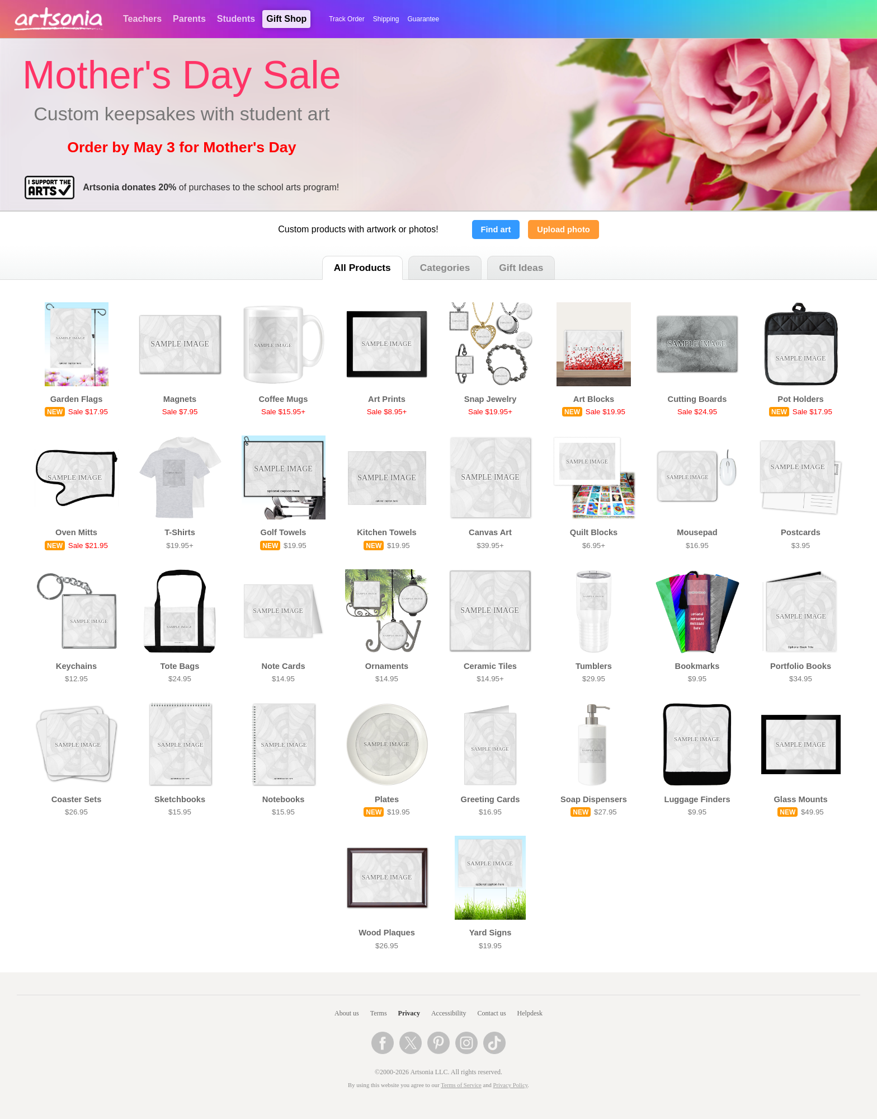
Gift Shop (286, 19)
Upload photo (563, 229)
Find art (496, 229)
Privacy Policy (510, 1085)
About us (346, 1013)
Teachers (142, 19)
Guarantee (424, 19)
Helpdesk (530, 1013)
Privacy (409, 1013)
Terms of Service (461, 1085)
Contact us (492, 1013)
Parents (189, 19)
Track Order (347, 19)
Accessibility (448, 1013)
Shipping (386, 19)
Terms (378, 1013)
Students (236, 19)
